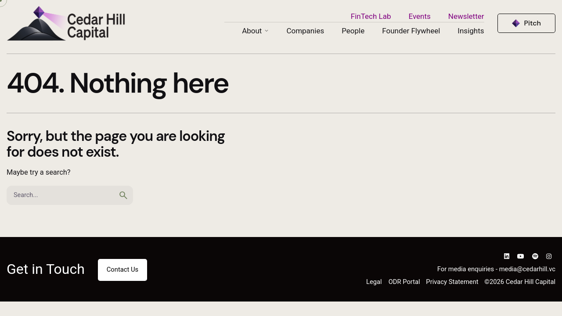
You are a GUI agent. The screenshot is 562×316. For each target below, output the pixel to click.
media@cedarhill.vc (527, 269)
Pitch (532, 23)
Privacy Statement (452, 282)
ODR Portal (404, 282)
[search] (123, 195)
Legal (374, 282)
